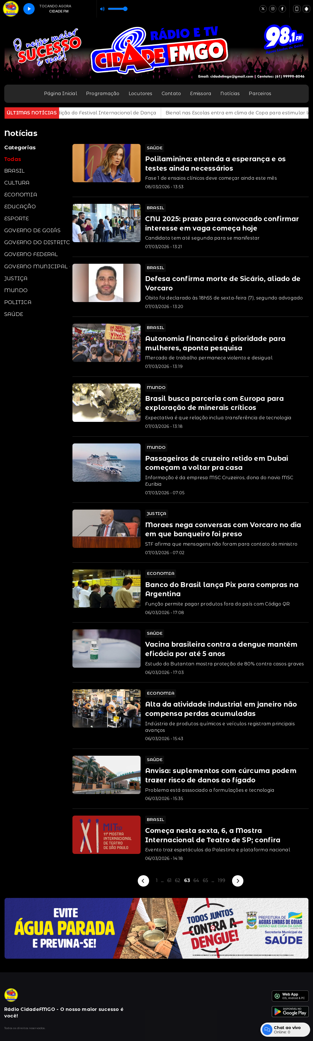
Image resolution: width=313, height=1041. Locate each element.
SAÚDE (13, 314)
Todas (12, 159)
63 (187, 880)
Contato (171, 93)
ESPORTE (16, 218)
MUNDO (16, 290)
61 (169, 880)
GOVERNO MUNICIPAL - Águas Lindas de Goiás (37, 266)
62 (177, 880)
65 (205, 880)
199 (222, 880)
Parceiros (260, 93)
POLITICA (18, 302)
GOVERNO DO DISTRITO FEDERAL (37, 242)
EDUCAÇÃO (20, 206)
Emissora (200, 93)
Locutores (141, 93)
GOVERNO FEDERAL (31, 254)
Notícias (230, 93)
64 (196, 880)
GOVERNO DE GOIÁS (32, 230)
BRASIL (14, 170)
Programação (103, 93)
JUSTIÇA (16, 278)
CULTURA (17, 182)
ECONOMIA (20, 194)
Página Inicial (60, 93)
